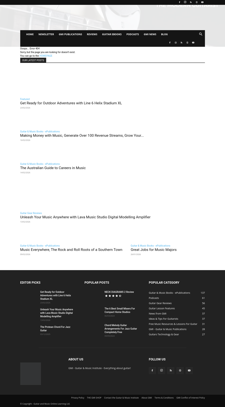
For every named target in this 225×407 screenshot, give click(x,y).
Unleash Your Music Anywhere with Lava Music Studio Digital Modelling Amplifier (85, 217)
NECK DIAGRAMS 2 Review (119, 292)
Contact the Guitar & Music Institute (121, 397)
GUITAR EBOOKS (112, 34)
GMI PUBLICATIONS (70, 34)
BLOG (164, 34)
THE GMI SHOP (94, 397)
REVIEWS (92, 34)
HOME (30, 34)
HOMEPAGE (45, 55)
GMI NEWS (150, 34)
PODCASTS (132, 34)
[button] (201, 34)
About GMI (146, 397)
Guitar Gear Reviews (31, 213)
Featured (25, 99)
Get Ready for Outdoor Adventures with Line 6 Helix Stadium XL (71, 103)
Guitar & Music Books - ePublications (40, 131)
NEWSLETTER (46, 34)
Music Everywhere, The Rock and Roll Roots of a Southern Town (71, 250)
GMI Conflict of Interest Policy (190, 397)
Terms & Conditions (164, 397)
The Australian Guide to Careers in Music (53, 168)
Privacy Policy (77, 397)
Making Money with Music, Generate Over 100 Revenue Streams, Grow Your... (82, 135)
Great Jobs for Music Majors (154, 250)
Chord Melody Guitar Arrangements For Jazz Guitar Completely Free (121, 329)
